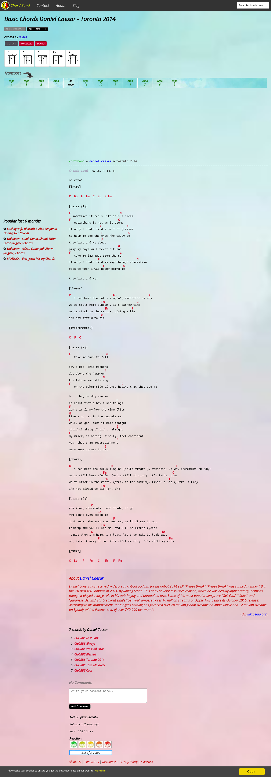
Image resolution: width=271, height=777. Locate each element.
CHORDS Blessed (85, 654)
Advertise (147, 762)
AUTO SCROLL (37, 29)
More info (127, 772)
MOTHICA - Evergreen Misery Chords (31, 259)
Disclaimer (109, 762)
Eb (115, 83)
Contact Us (91, 762)
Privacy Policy (128, 762)
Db (85, 83)
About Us (75, 762)
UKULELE (26, 43)
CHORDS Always (84, 644)
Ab (11, 83)
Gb (159, 83)
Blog (75, 5)
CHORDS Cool (83, 670)
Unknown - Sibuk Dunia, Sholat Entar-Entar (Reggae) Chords (30, 241)
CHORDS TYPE (15, 29)
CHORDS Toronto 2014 (89, 660)
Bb (41, 83)
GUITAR (11, 43)
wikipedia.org (257, 614)
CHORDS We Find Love (89, 649)
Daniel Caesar (100, 161)
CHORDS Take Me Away (89, 665)
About (61, 5)
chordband (76, 161)
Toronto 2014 (126, 161)
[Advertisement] (168, 126)
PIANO (40, 43)
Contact (42, 5)
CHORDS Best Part (86, 638)
